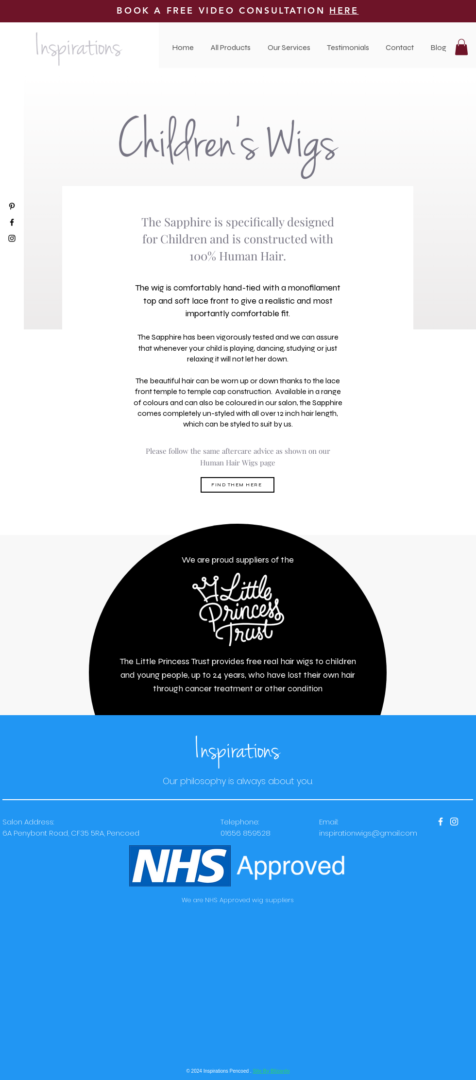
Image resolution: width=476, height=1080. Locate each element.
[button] (289, 47)
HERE (343, 10)
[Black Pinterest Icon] (12, 206)
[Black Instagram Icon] (12, 238)
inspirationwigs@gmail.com (368, 833)
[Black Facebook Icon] (12, 222)
